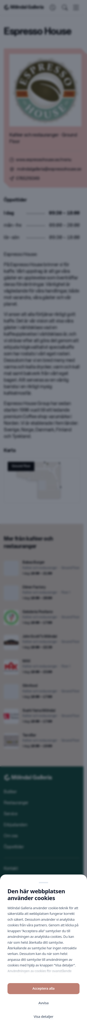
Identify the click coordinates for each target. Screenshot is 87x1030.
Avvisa (43, 1002)
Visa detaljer (43, 1016)
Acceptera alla (43, 988)
